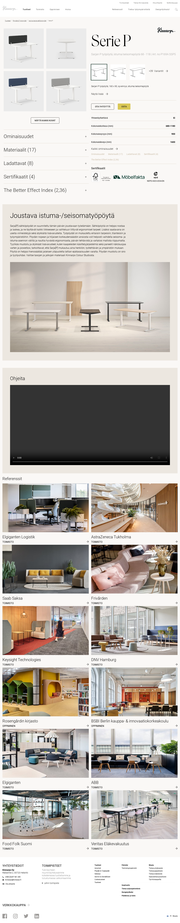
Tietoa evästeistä (155, 874)
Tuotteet (27, 9)
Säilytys (98, 874)
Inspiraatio (126, 885)
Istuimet (98, 868)
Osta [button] (124, 106)
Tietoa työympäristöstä (139, 9)
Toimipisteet (124, 3)
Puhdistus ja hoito (128, 896)
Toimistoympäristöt (129, 868)
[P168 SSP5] (137, 72)
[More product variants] (158, 71)
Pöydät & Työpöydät (19, 21)
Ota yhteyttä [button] (102, 106)
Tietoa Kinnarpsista (141, 3)
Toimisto (40, 9)
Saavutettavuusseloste (157, 877)
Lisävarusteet (100, 879)
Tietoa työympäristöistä (131, 889)
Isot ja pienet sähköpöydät (37, 21)
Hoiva (68, 9)
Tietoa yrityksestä (156, 868)
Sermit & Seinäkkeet (102, 877)
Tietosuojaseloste (156, 871)
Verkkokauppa (172, 3)
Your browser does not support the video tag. (90, 425)
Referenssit (117, 9)
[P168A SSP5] (118, 72)
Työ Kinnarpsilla (155, 879)
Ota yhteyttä (157, 3)
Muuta (175, 916)
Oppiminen (55, 9)
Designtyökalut (163, 9)
